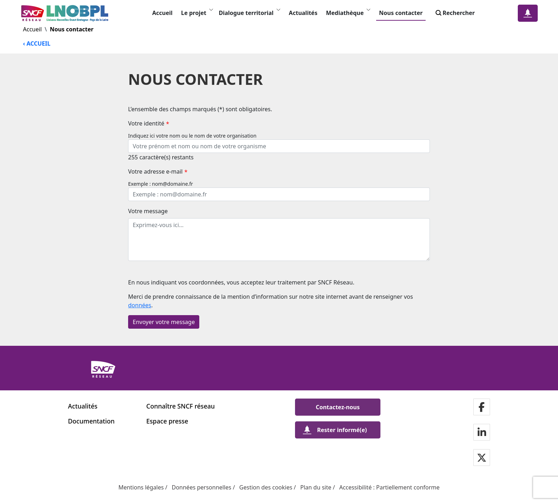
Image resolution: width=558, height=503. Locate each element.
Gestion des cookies (265, 487)
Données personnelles (201, 487)
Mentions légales (141, 487)
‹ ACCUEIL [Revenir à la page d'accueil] (37, 43)
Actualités (303, 13)
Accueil (162, 13)
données (139, 305)
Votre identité (148, 123)
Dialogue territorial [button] (249, 13)
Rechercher (454, 13)
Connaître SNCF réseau (180, 406)
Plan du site (315, 487)
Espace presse (167, 421)
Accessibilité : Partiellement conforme (389, 487)
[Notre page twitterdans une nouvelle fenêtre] (481, 458)
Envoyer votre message (164, 322)
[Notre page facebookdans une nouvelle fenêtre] (482, 407)
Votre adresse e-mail (158, 172)
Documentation (91, 421)
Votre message (148, 211)
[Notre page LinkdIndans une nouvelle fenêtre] (482, 433)
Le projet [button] (197, 13)
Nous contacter (401, 13)
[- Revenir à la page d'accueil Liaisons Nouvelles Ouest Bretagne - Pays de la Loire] (66, 13)
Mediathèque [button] (348, 13)
